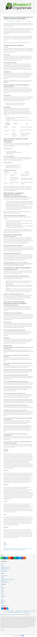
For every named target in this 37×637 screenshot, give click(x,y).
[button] (18, 541)
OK (22, 635)
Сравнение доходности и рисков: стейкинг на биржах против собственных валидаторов (15, 614)
